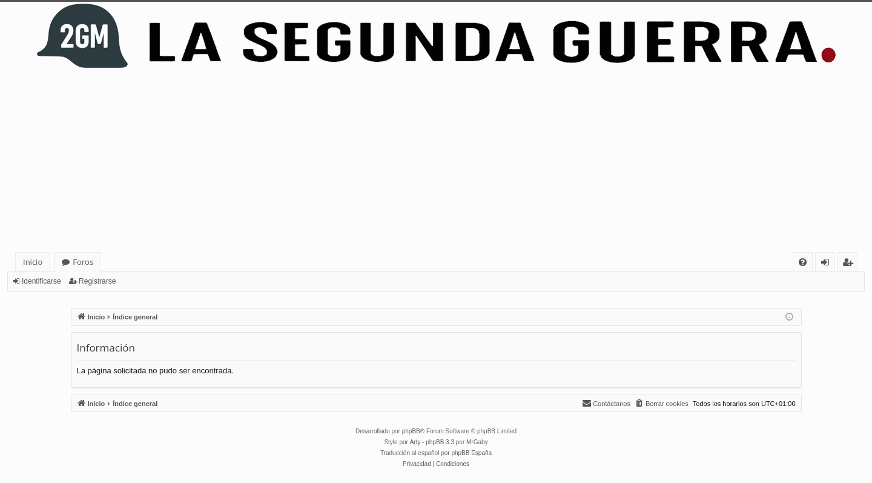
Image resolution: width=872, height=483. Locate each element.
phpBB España (471, 453)
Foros (83, 261)
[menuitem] (802, 262)
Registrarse (97, 281)
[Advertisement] (436, 161)
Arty (415, 442)
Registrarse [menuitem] (850, 263)
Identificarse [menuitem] (828, 263)
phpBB (411, 431)
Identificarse (41, 281)
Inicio (32, 261)
